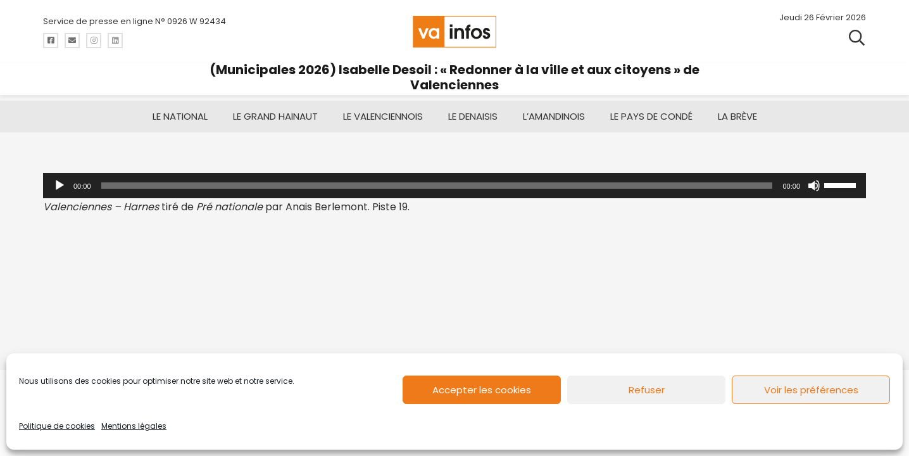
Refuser (647, 389)
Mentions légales (133, 426)
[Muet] (814, 185)
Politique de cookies (57, 426)
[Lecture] (59, 185)
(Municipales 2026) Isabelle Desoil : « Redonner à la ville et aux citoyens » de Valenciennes (454, 77)
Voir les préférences (811, 389)
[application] (454, 185)
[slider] (437, 185)
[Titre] (50, 40)
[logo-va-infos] (454, 32)
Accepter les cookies (481, 389)
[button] (856, 38)
